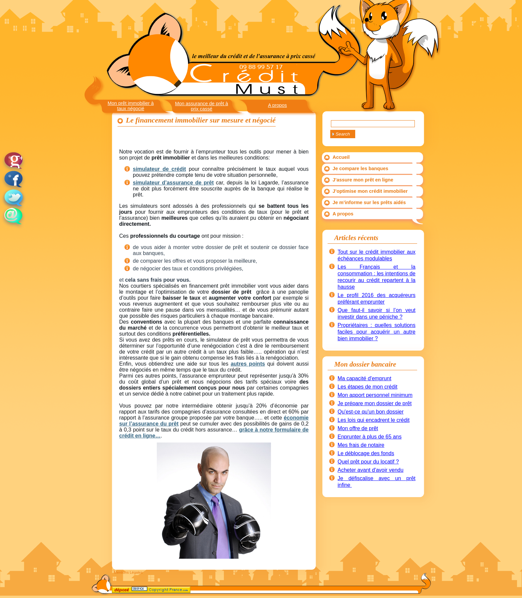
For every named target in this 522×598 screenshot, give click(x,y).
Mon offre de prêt (358, 428)
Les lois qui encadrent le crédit (373, 420)
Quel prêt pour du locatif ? (368, 461)
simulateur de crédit (159, 169)
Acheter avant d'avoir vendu (370, 470)
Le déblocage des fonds (366, 453)
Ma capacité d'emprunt (364, 378)
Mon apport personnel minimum (375, 395)
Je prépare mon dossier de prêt (374, 403)
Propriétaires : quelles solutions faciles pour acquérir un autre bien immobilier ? (376, 331)
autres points (248, 364)
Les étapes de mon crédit (367, 387)
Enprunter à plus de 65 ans (369, 437)
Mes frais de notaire (361, 445)
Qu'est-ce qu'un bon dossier (370, 412)
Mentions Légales (128, 572)
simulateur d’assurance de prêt (173, 182)
